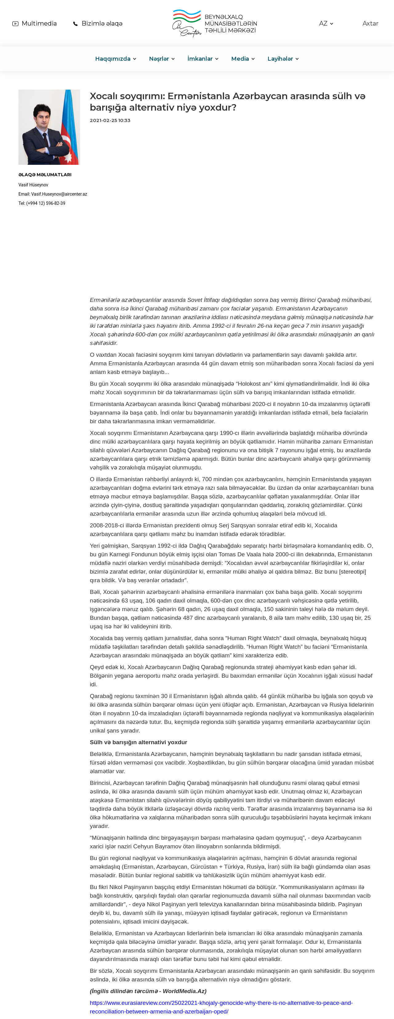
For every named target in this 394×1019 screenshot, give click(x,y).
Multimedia (39, 23)
